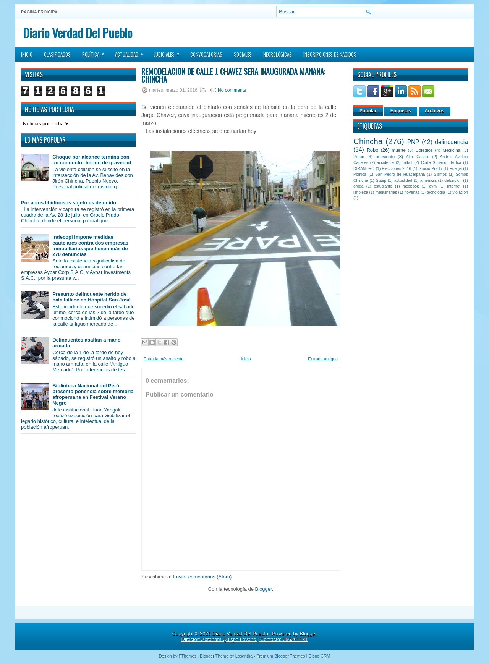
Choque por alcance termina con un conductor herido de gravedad (91, 159)
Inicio (26, 54)
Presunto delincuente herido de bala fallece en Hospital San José (91, 297)
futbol (407, 162)
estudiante (383, 186)
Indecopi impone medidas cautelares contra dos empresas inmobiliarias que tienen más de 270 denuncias (90, 245)
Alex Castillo (418, 157)
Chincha (367, 141)
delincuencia (451, 142)
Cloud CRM (319, 656)
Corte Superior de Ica (441, 162)
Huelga (455, 169)
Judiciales (169, 52)
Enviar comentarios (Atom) (202, 577)
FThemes (187, 656)
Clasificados (57, 54)
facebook (411, 186)
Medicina (451, 149)
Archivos (434, 110)
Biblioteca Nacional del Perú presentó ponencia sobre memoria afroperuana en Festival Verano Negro (92, 394)
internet (453, 186)
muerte (399, 149)
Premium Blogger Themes (280, 656)
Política (95, 52)
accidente (385, 162)
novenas (412, 192)
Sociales (243, 54)
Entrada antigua (323, 358)
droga (358, 186)
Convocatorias (206, 54)
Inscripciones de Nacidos (329, 54)
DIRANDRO (363, 169)
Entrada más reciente (164, 358)
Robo (372, 150)
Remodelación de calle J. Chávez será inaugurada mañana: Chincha (233, 75)
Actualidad (131, 52)
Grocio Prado (430, 169)
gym (433, 186)
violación (460, 192)
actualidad (403, 180)
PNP (413, 142)
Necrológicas (277, 54)
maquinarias (386, 192)
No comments (232, 90)
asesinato (385, 156)
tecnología (436, 192)
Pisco (358, 156)
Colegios (423, 149)
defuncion (452, 180)
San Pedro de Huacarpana (400, 174)
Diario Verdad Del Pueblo (77, 33)
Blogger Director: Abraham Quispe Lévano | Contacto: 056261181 (249, 636)
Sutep (381, 180)
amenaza (428, 180)
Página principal (40, 12)
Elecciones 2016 (396, 169)
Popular (368, 110)
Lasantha (244, 656)
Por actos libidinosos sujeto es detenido (68, 203)
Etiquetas (400, 110)
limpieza (360, 192)
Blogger (263, 589)
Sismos (440, 174)
